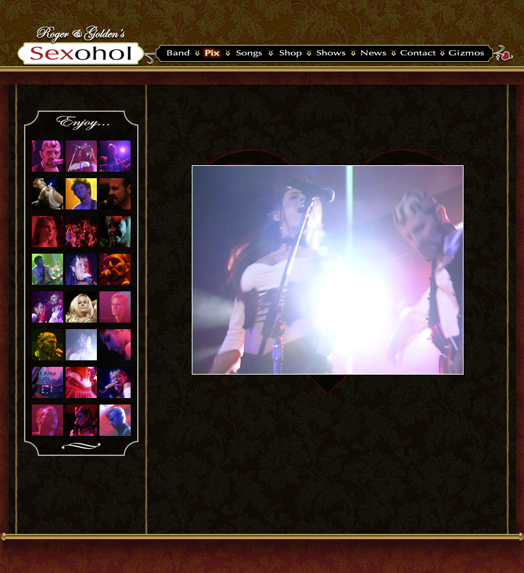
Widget (467, 54)
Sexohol (84, 54)
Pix (212, 54)
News (373, 54)
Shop (289, 54)
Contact (417, 54)
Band (176, 54)
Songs (249, 54)
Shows (331, 54)
